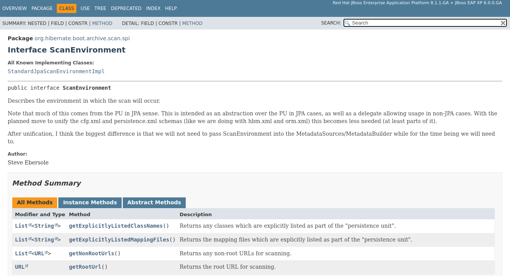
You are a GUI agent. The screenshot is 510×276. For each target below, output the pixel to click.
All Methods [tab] (35, 202)
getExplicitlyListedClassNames (116, 226)
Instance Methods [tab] (90, 202)
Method (102, 23)
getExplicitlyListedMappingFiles (119, 240)
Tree (100, 8)
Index (153, 8)
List (21, 226)
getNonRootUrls (91, 253)
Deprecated (126, 8)
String (44, 226)
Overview (14, 8)
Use (85, 8)
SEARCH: (331, 23)
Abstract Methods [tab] (154, 202)
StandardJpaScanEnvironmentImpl (56, 71)
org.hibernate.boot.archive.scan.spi (82, 38)
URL (39, 253)
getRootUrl (85, 267)
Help (171, 8)
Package (42, 8)
